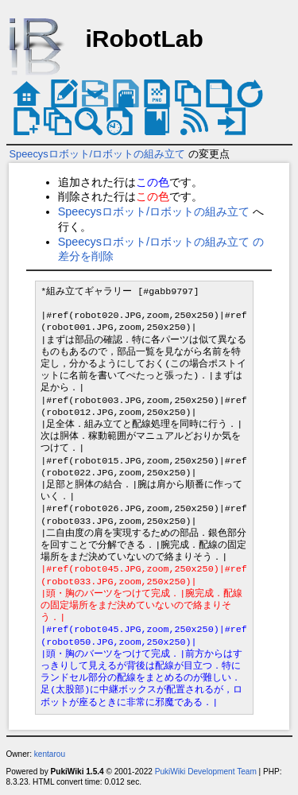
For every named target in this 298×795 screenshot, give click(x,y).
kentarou (49, 754)
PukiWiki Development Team (206, 771)
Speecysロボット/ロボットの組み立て (98, 154)
